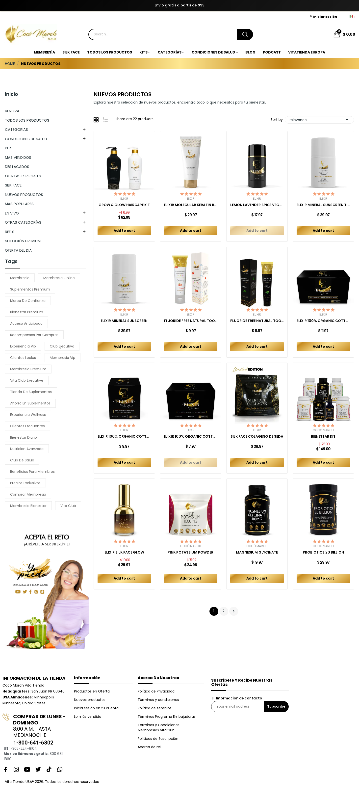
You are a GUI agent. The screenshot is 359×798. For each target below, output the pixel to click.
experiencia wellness (28, 414)
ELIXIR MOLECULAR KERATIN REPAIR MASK (190, 205)
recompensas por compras (34, 334)
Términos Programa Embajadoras (167, 716)
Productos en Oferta (92, 691)
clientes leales (23, 357)
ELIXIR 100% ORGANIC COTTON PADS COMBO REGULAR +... (323, 321)
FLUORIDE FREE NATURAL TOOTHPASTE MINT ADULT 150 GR (257, 321)
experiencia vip (23, 346)
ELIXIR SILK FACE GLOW (124, 552)
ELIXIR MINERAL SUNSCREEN (124, 321)
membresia (19, 277)
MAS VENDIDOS (18, 157)
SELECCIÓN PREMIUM (23, 240)
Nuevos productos (89, 699)
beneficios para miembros (32, 471)
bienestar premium (26, 312)
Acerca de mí (149, 747)
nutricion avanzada (27, 448)
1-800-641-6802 (33, 743)
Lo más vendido (87, 716)
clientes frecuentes (27, 426)
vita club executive (26, 380)
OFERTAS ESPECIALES (23, 176)
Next (233, 611)
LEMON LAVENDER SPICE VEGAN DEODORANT (257, 205)
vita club (68, 505)
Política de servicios (155, 708)
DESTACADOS (17, 166)
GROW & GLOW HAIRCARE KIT (124, 205)
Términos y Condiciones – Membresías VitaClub (160, 727)
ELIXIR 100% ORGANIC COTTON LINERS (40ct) (190, 436)
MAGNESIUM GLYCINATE (257, 552)
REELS (9, 231)
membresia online (59, 277)
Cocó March (323, 430)
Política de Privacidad (156, 691)
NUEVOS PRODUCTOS (24, 194)
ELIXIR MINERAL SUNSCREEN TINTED (323, 205)
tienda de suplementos (31, 391)
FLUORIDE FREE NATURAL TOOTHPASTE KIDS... (190, 321)
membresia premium (28, 369)
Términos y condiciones (158, 699)
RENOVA (12, 110)
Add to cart (124, 230)
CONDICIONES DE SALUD (26, 138)
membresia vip (62, 357)
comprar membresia (28, 494)
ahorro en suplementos (30, 403)
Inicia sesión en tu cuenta (96, 708)
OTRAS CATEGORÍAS (23, 222)
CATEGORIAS (16, 129)
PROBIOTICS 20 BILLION (323, 552)
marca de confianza (28, 300)
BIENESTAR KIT (323, 436)
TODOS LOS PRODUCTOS (27, 120)
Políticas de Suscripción (158, 738)
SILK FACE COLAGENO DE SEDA (257, 436)
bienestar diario (23, 437)
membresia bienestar (28, 505)
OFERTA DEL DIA (18, 250)
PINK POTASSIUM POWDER (190, 552)
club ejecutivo (62, 346)
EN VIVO (12, 213)
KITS (8, 148)
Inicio (11, 95)
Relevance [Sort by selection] (319, 120)
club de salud (22, 460)
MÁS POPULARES (19, 203)
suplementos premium (30, 289)
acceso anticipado (26, 323)
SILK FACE (13, 185)
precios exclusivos (25, 482)
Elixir (124, 198)
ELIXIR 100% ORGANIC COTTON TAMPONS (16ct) (124, 436)
